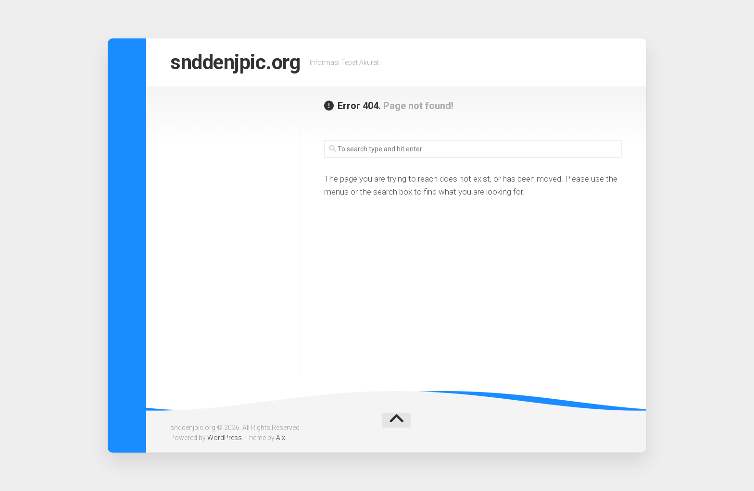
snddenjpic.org (235, 62)
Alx (280, 438)
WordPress (224, 438)
